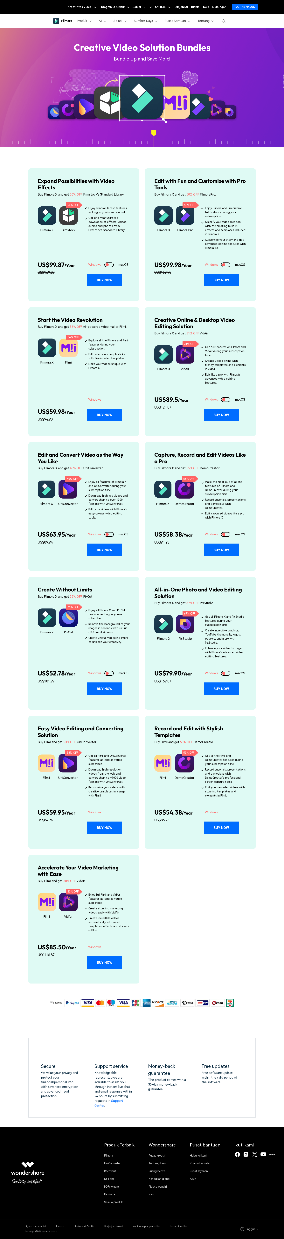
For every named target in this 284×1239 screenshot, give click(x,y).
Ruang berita (157, 1171)
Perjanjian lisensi (113, 1226)
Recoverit (110, 1171)
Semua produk (113, 1202)
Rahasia (60, 1226)
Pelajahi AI (181, 7)
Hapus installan (178, 1226)
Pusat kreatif (157, 1155)
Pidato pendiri (158, 1186)
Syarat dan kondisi (35, 1226)
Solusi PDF (142, 7)
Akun (193, 1178)
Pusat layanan (199, 1171)
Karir (152, 1194)
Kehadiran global (159, 1178)
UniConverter (112, 1163)
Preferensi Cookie (84, 1226)
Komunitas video (200, 1163)
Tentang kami (157, 1163)
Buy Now (104, 280)
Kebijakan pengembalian (146, 1226)
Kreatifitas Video (82, 7)
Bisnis (195, 7)
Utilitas (162, 7)
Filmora (108, 1155)
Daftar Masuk (245, 7)
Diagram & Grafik (115, 7)
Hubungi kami (198, 1155)
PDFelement (111, 1186)
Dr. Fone (109, 1178)
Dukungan (219, 7)
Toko (206, 7)
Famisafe (109, 1194)
